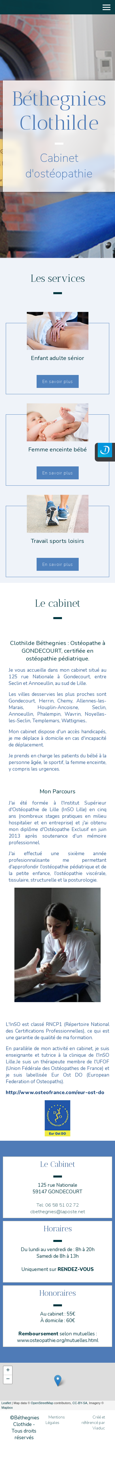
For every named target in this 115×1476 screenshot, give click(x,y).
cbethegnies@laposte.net (57, 1211)
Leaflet (6, 1403)
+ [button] (8, 1370)
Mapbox (7, 1407)
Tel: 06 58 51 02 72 (58, 1205)
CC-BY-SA (79, 1403)
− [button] (8, 1379)
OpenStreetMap (42, 1403)
